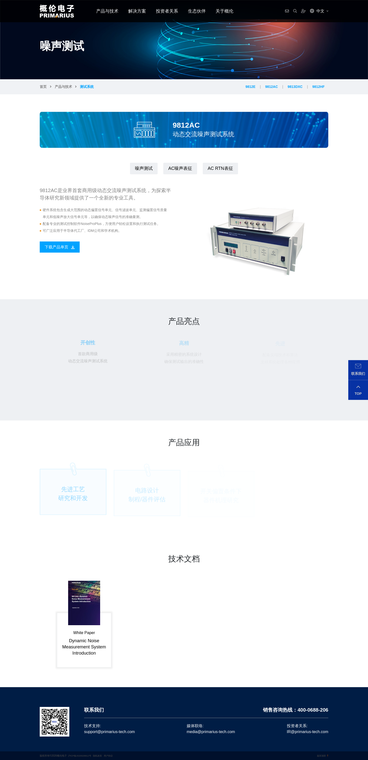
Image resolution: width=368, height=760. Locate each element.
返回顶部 (322, 755)
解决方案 (137, 11)
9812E (250, 87)
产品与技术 (107, 11)
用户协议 (112, 755)
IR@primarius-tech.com (307, 732)
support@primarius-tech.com (109, 732)
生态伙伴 (197, 11)
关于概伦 (224, 11)
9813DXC (295, 87)
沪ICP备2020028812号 (80, 755)
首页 (43, 87)
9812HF (318, 87)
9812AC (271, 87)
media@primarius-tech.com (211, 732)
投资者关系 (167, 11)
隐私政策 (100, 755)
